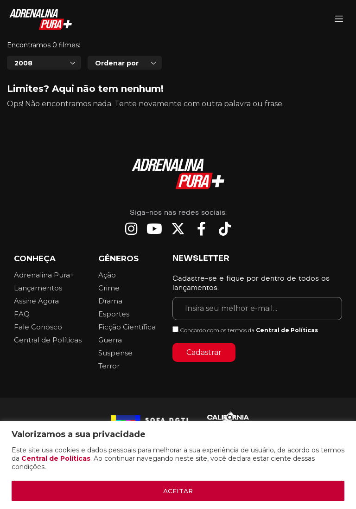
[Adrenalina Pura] (339, 19)
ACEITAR (178, 491)
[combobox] (44, 63)
